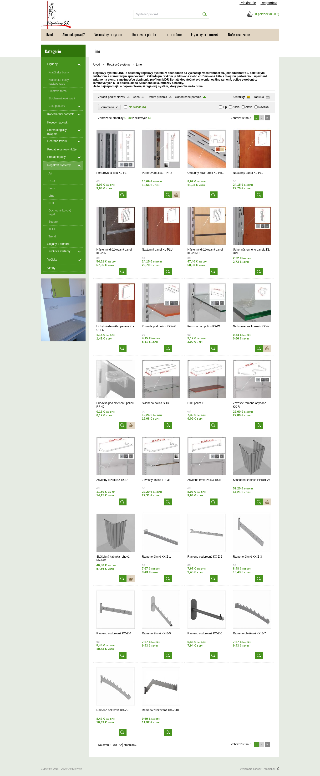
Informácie (174, 34)
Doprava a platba (144, 34)
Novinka (263, 107)
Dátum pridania (157, 97)
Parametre (109, 107)
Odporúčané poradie (188, 97)
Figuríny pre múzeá (204, 34)
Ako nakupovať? (73, 34)
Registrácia (268, 3)
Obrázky (239, 97)
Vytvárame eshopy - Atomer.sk (259, 768)
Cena (136, 97)
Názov (121, 97)
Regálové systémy (118, 64)
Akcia (236, 107)
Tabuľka (259, 97)
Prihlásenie (247, 3)
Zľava (249, 107)
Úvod (49, 34)
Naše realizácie (239, 34)
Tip (225, 107)
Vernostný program (108, 34)
